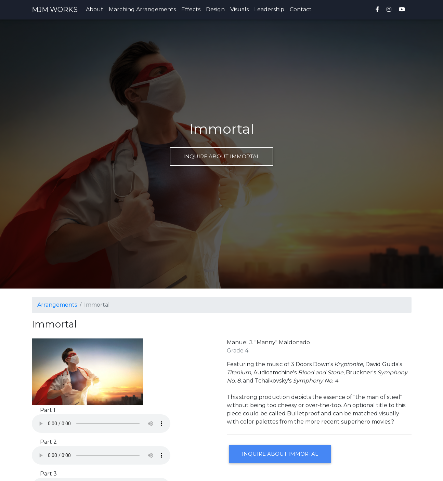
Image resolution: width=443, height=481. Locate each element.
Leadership (269, 11)
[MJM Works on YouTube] (403, 11)
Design (215, 11)
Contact (301, 11)
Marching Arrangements (142, 11)
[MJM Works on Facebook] (377, 11)
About (94, 11)
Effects (190, 11)
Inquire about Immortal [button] (280, 454)
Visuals (239, 11)
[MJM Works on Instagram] (389, 11)
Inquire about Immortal (221, 156)
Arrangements (57, 305)
